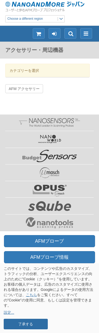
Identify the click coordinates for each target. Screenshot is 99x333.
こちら (31, 295)
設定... (9, 312)
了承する (25, 324)
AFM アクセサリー (24, 89)
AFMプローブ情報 (49, 257)
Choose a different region (35, 19)
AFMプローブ (49, 241)
